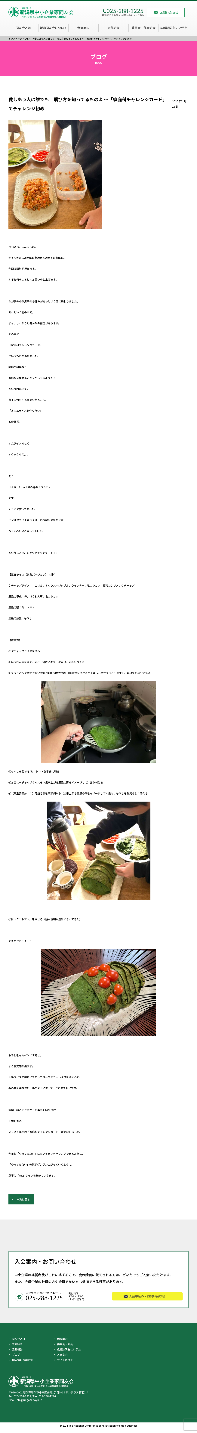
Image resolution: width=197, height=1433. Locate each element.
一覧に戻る (23, 1204)
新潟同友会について (53, 27)
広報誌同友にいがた (173, 27)
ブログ (16, 1359)
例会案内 (83, 27)
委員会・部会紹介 (143, 27)
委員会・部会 (65, 1348)
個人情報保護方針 (22, 1364)
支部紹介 (113, 27)
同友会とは (23, 27)
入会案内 (62, 1359)
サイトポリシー (66, 1364)
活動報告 (17, 1354)
